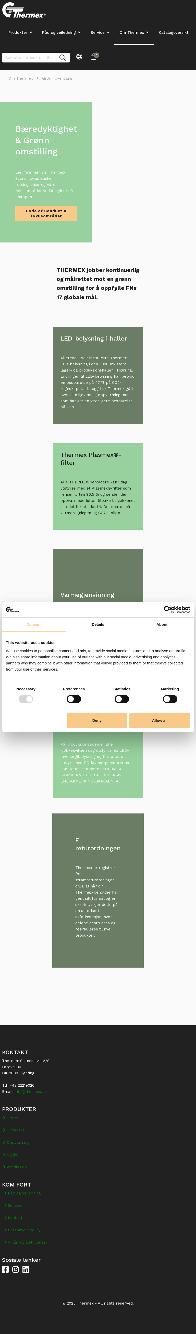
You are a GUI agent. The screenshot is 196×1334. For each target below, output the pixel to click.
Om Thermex (131, 32)
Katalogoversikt (174, 32)
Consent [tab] (34, 624)
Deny (97, 720)
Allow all (159, 720)
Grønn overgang (57, 78)
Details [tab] (98, 624)
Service (98, 32)
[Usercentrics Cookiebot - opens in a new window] (167, 609)
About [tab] (161, 624)
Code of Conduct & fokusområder (46, 213)
